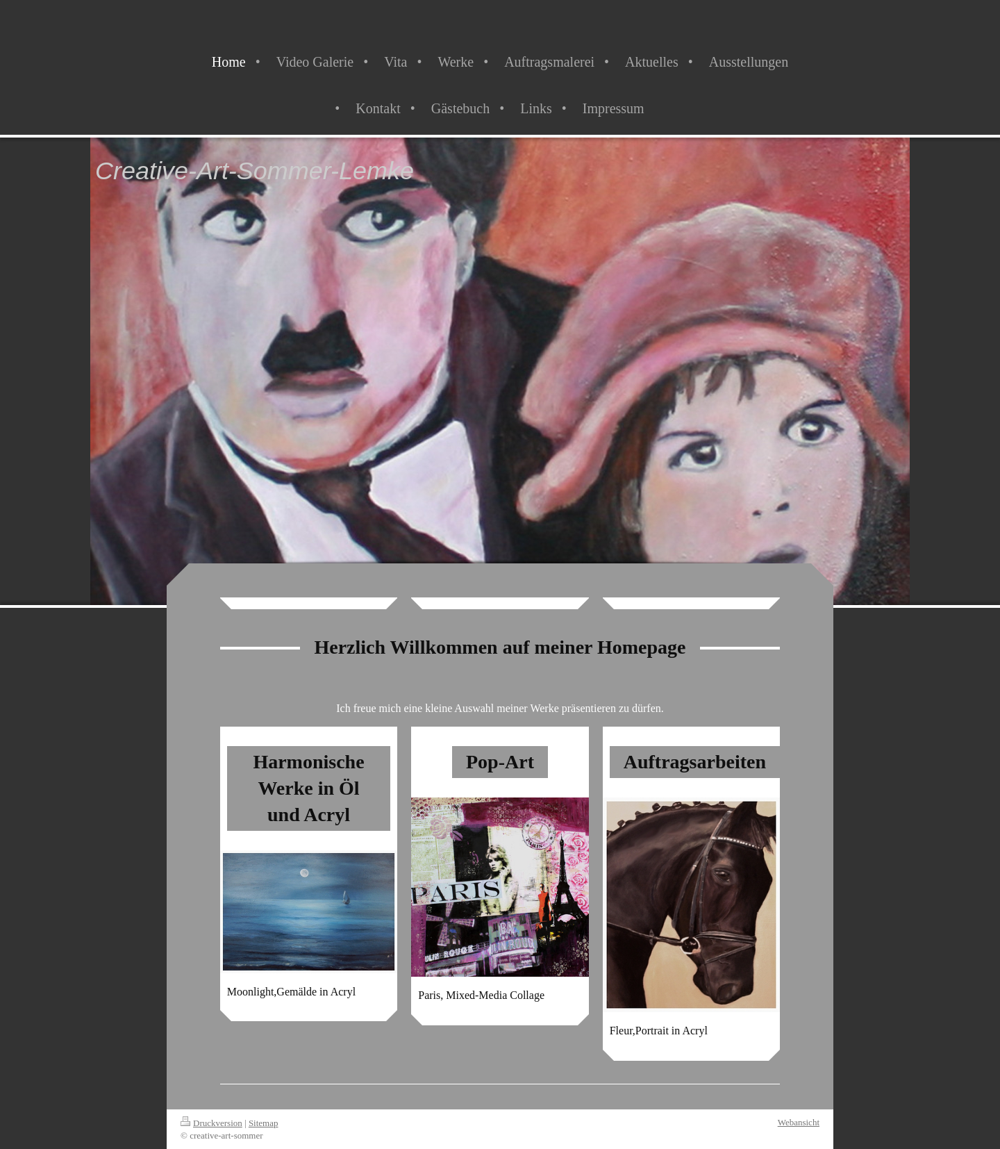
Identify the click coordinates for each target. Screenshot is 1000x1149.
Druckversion (211, 1123)
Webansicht (798, 1122)
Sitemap (263, 1123)
